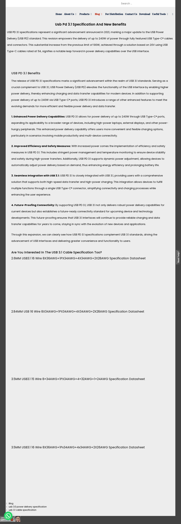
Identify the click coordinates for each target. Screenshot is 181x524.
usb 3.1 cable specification (22, 509)
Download (144, 14)
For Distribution (114, 14)
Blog (99, 14)
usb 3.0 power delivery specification (28, 506)
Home (59, 14)
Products (86, 14)
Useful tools (161, 14)
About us (71, 14)
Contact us (131, 14)
